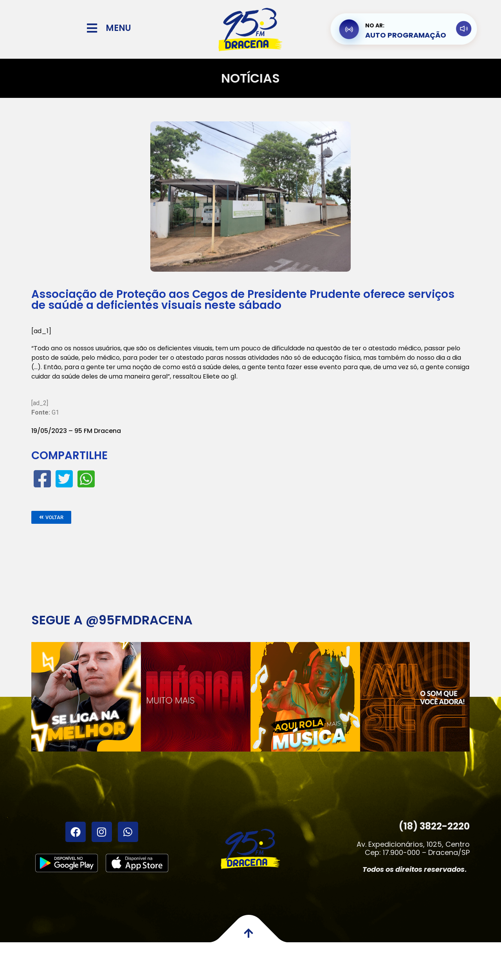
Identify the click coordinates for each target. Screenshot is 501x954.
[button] (51, 517)
